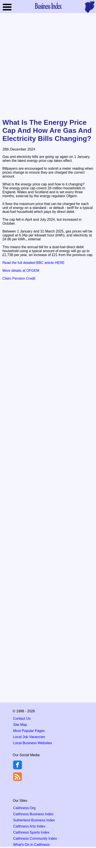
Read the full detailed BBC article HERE (33, 263)
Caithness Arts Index (29, 826)
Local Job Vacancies (29, 737)
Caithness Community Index (35, 838)
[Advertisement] (48, 66)
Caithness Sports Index (31, 832)
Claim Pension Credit (18, 278)
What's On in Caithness (31, 844)
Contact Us (21, 718)
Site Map (20, 725)
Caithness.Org (24, 808)
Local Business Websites (32, 743)
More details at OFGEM (20, 270)
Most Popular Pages (29, 731)
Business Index (48, 5)
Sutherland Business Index (34, 820)
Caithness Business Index (33, 814)
